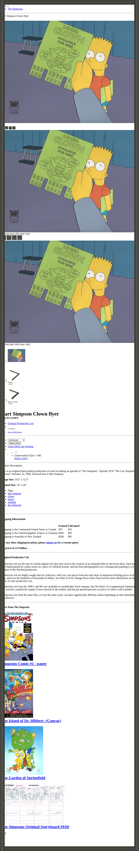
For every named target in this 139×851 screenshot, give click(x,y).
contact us (51, 542)
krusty (11, 499)
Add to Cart (14, 443)
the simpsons (14, 505)
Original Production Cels (21, 423)
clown (11, 496)
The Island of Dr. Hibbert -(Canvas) (31, 721)
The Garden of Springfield (23, 778)
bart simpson (14, 493)
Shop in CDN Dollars (15, 432)
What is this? (21, 458)
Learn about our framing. (21, 446)
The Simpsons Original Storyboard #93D (35, 827)
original (12, 502)
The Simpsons (15, 8)
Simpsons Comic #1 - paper (24, 663)
